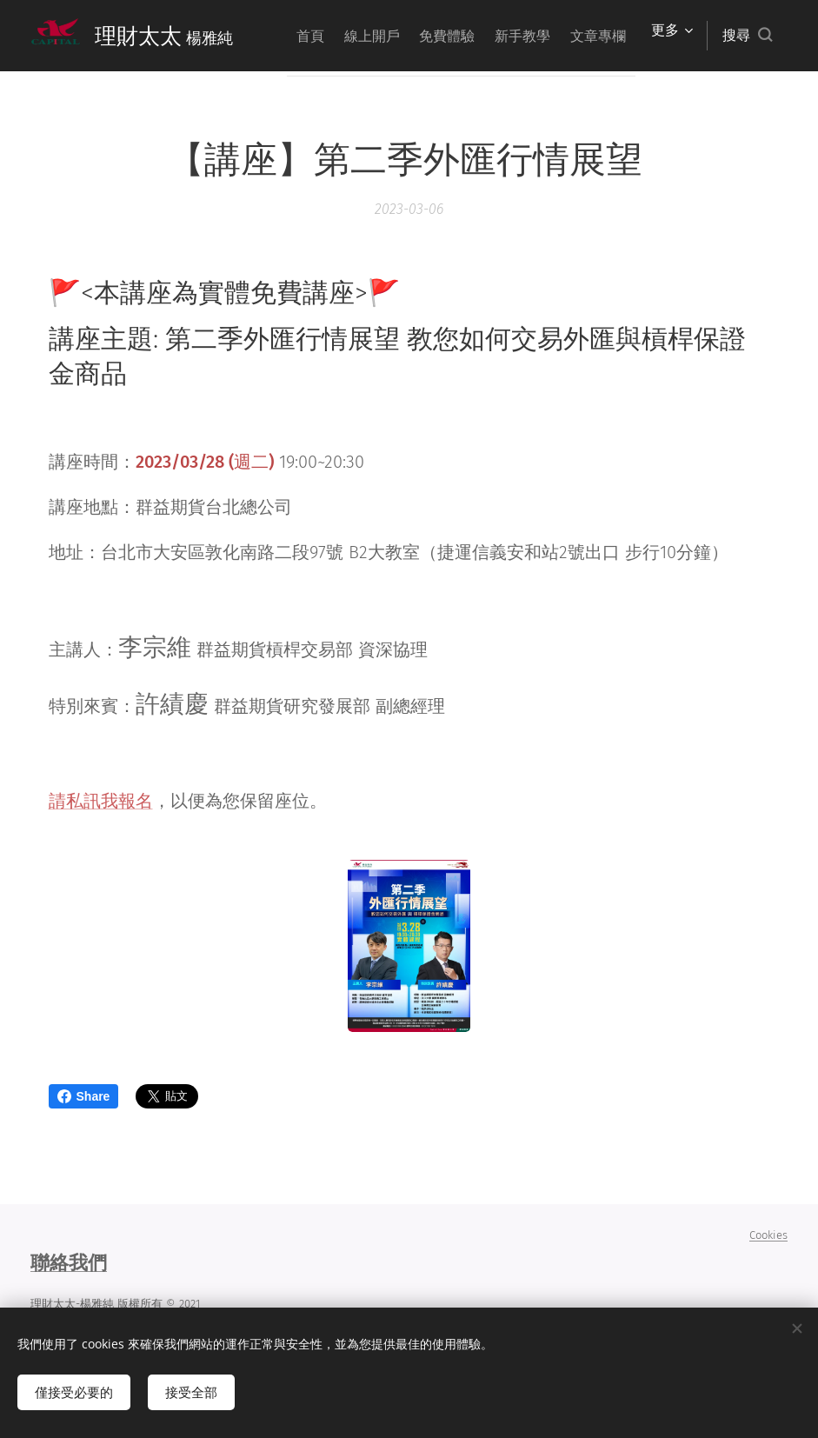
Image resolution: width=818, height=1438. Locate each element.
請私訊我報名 (101, 800)
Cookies (768, 1235)
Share (83, 1096)
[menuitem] (345, 35)
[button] (747, 35)
